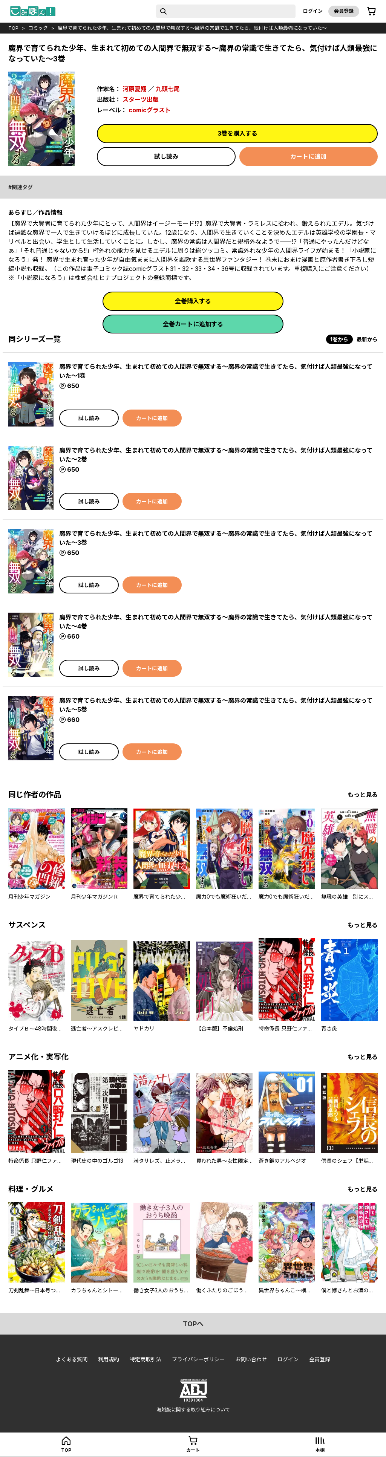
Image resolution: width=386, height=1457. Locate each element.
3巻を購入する (237, 133)
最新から (367, 339)
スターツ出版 (141, 99)
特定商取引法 (145, 1359)
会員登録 (344, 11)
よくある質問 (71, 1359)
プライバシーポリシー (198, 1359)
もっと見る (363, 794)
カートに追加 (308, 156)
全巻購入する (193, 301)
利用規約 (108, 1359)
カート (193, 1450)
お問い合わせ (251, 1359)
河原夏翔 (135, 89)
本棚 (320, 1450)
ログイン (313, 11)
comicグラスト (150, 110)
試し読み (166, 156)
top (13, 28)
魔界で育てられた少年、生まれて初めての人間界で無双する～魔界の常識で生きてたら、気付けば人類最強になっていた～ (192, 28)
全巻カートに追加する (193, 324)
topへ (193, 1324)
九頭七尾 (168, 89)
